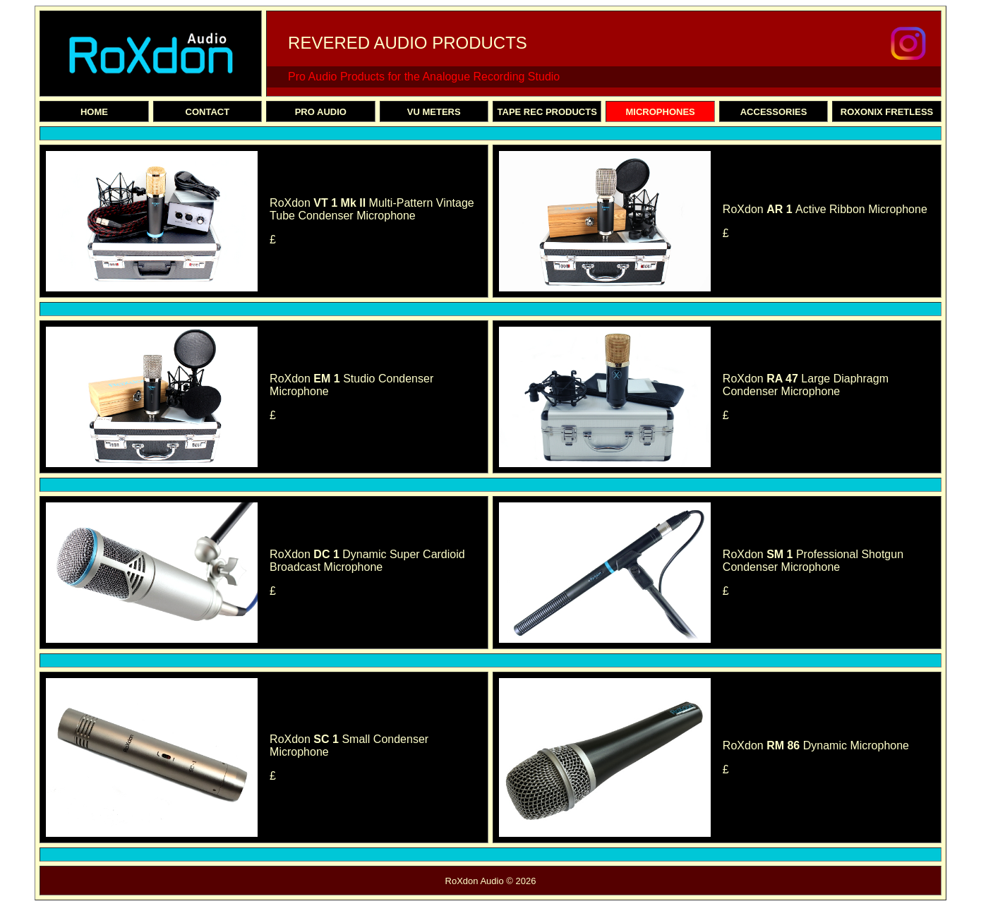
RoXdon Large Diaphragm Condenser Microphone (806, 385)
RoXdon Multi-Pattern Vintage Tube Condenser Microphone (372, 209)
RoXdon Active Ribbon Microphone (825, 209)
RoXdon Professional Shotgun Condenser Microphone (813, 560)
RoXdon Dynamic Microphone (816, 745)
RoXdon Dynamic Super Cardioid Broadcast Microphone (367, 560)
